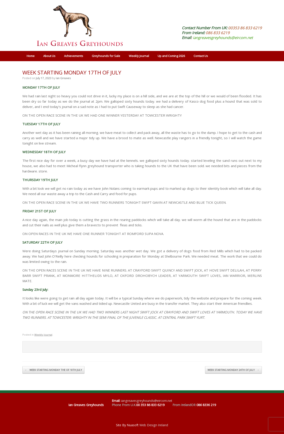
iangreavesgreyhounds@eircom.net (223, 37)
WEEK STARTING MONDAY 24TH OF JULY (233, 370)
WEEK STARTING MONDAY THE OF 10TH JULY (53, 370)
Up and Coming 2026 (171, 56)
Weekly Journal (139, 56)
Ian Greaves (63, 78)
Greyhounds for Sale (106, 56)
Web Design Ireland (153, 425)
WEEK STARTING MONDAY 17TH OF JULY (71, 72)
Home (31, 56)
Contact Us (201, 56)
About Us (49, 56)
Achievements (73, 56)
